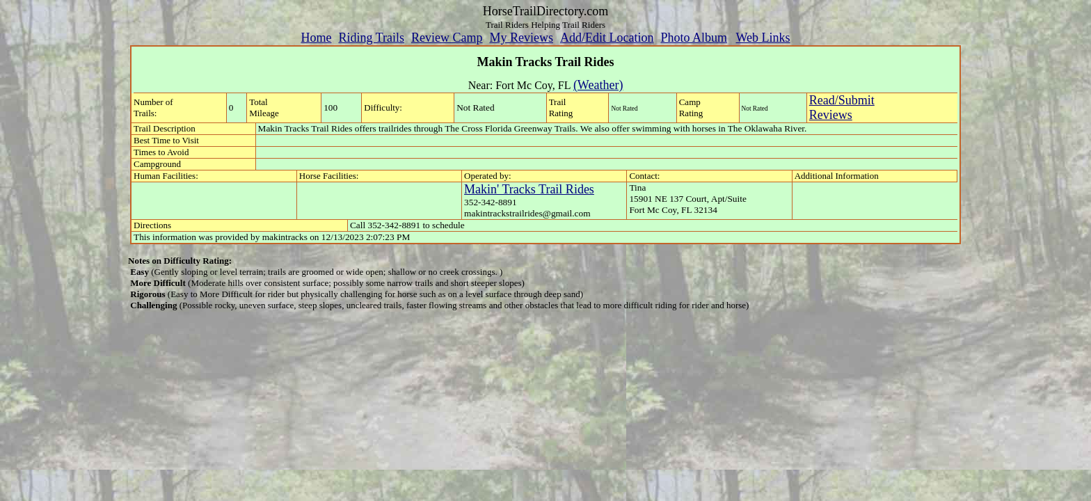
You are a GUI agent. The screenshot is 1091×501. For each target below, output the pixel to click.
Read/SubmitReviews (842, 107)
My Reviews (521, 38)
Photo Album (693, 38)
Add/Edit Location (606, 38)
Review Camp (446, 38)
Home (316, 38)
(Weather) (598, 85)
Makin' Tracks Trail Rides (529, 189)
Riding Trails (371, 38)
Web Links (763, 38)
